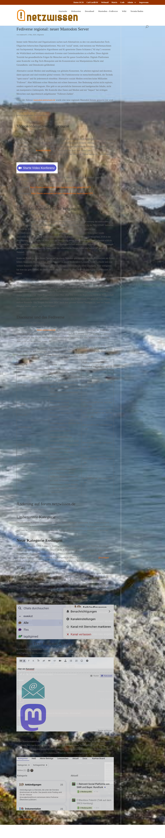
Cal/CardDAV (92, 2)
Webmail (105, 2)
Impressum (144, 2)
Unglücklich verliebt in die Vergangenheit (51, 208)
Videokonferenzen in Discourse (42, 126)
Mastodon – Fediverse (108, 11)
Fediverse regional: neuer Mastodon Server (52, 29)
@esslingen (103, 557)
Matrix (114, 2)
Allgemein (40, 35)
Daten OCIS (78, 2)
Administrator (23, 214)
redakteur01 (23, 35)
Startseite (62, 11)
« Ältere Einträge (24, 819)
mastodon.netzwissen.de (44, 100)
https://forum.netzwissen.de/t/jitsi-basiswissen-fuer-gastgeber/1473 (60, 187)
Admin (130, 2)
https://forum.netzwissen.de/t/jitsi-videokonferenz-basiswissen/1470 (62, 193)
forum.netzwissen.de (46, 330)
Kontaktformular (43, 150)
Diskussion (76, 11)
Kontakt (62, 19)
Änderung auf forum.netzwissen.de (45, 504)
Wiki (124, 11)
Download (89, 11)
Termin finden (136, 11)
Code (122, 2)
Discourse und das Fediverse (40, 317)
